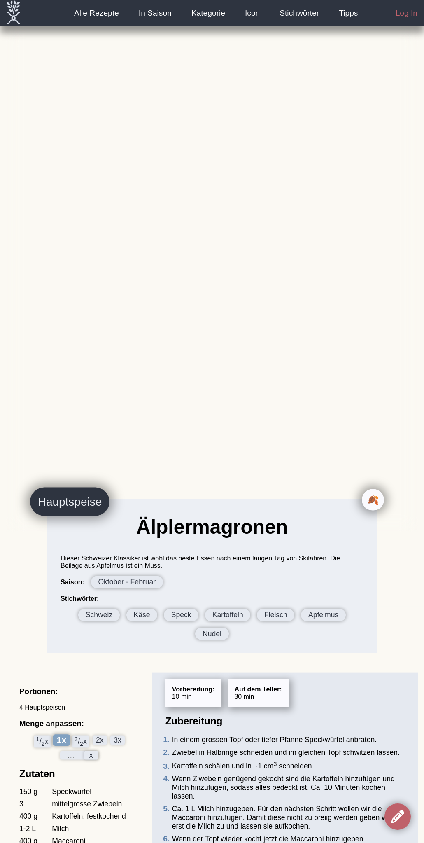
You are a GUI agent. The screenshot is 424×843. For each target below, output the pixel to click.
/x (42, 741)
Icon (252, 13)
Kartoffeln (227, 614)
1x (61, 740)
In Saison (155, 13)
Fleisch (275, 614)
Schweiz (99, 614)
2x (100, 740)
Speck (181, 614)
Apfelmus (323, 614)
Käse (141, 614)
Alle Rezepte (96, 13)
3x (117, 740)
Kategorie (208, 13)
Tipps (348, 13)
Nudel (212, 633)
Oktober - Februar (127, 582)
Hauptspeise (70, 501)
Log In (406, 13)
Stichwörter (299, 13)
